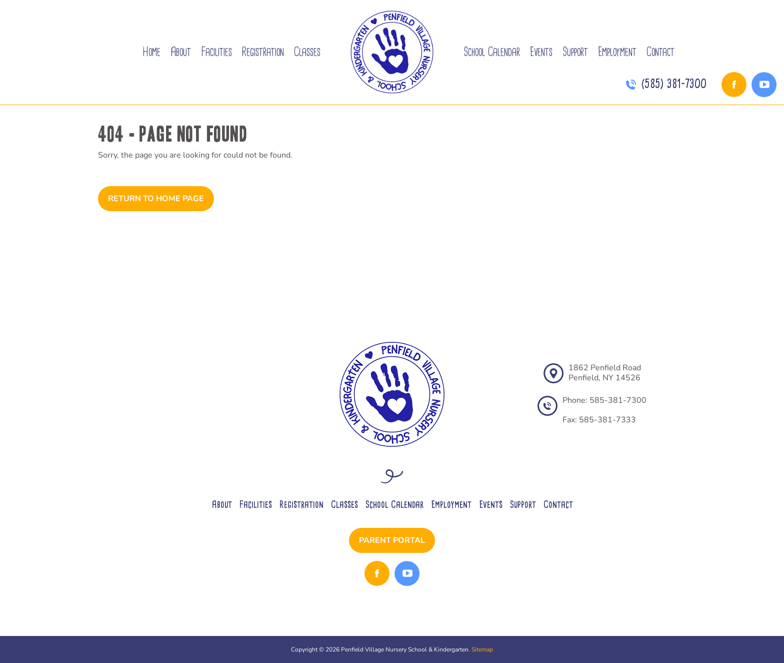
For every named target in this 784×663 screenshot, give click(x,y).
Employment (617, 52)
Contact (660, 52)
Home (151, 52)
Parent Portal (392, 540)
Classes (307, 52)
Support (575, 52)
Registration (263, 52)
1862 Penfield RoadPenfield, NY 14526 (604, 372)
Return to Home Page (156, 198)
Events (541, 52)
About (180, 52)
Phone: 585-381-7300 (604, 400)
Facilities (216, 52)
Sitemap (482, 649)
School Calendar (492, 52)
